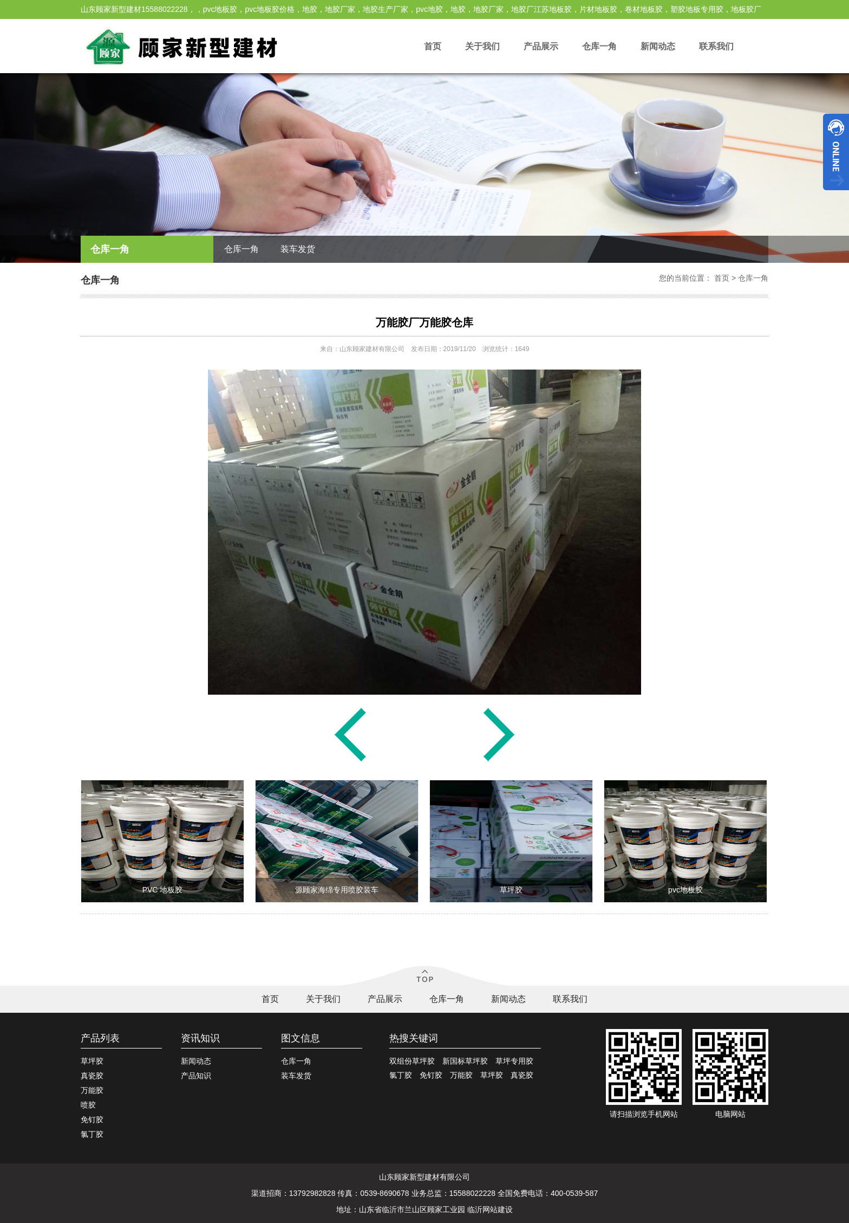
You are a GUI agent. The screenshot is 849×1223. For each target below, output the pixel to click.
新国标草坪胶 (465, 1061)
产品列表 (100, 1038)
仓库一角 (599, 46)
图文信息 (300, 1038)
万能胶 (92, 1090)
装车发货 (297, 249)
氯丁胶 (92, 1134)
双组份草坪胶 (412, 1061)
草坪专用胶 (514, 1061)
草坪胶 (92, 1061)
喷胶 (88, 1105)
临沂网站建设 (490, 1209)
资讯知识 (200, 1038)
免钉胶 (92, 1119)
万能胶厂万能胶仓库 (424, 322)
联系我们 (716, 46)
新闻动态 (658, 46)
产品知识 (196, 1075)
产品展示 (541, 46)
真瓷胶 (92, 1075)
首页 (432, 46)
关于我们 (482, 46)
